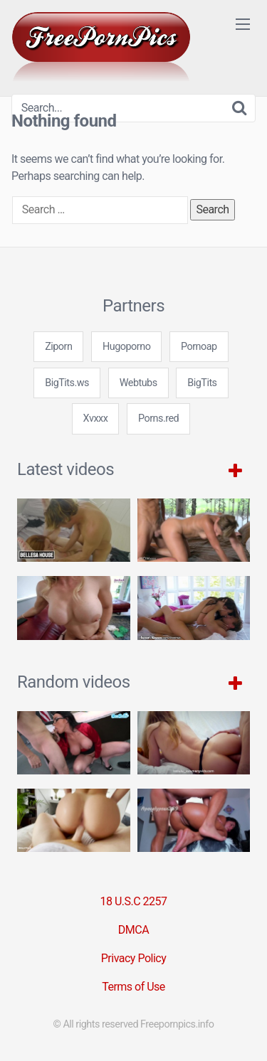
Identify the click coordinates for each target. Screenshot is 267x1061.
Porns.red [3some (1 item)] (158, 418)
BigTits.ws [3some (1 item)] (67, 383)
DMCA (133, 930)
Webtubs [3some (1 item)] (138, 383)
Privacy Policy (134, 958)
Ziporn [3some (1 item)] (58, 347)
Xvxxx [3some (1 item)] (95, 418)
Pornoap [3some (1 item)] (199, 347)
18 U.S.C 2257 (133, 901)
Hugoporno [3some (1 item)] (126, 347)
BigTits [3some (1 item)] (201, 383)
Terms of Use (133, 986)
